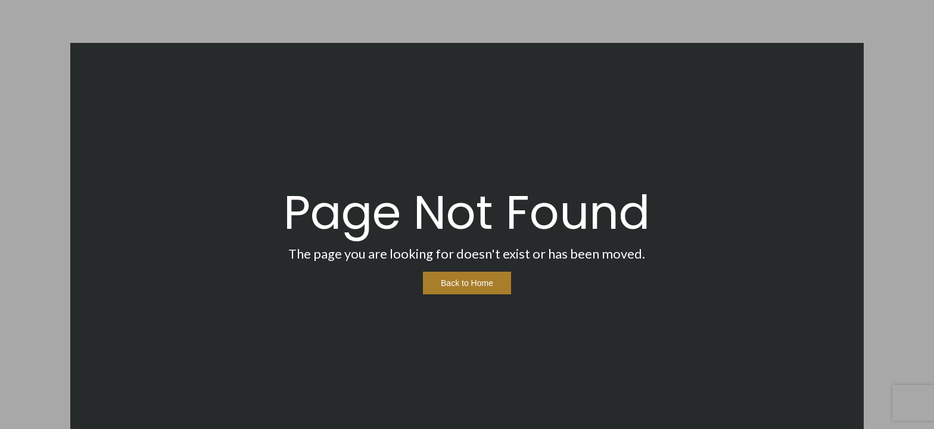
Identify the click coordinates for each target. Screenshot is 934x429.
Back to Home (467, 283)
